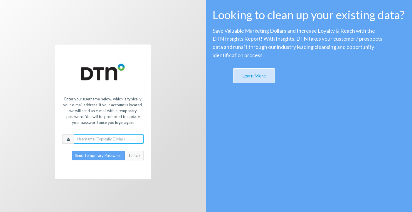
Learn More (254, 75)
